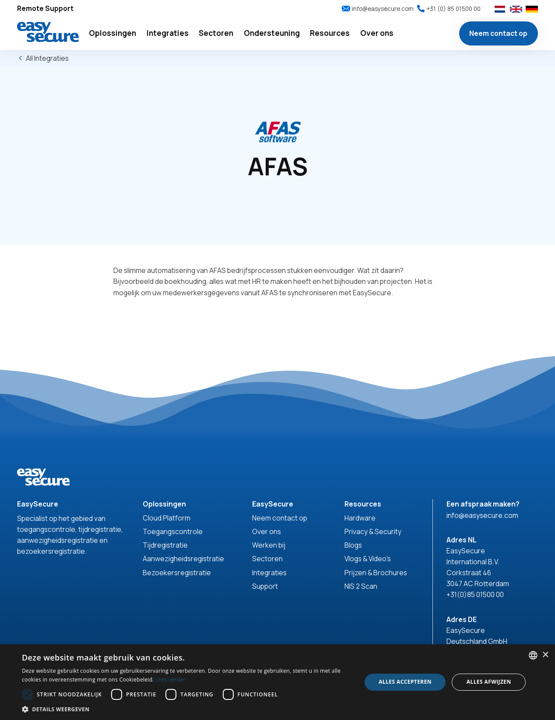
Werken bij (268, 545)
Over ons (266, 531)
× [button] (545, 655)
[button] (112, 33)
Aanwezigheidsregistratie (183, 558)
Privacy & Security (372, 531)
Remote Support (45, 8)
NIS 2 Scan (360, 586)
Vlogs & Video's (367, 558)
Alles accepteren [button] (405, 681)
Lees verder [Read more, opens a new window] (170, 679)
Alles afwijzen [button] (489, 681)
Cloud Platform (166, 518)
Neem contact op (498, 33)
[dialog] (277, 682)
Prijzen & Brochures (375, 572)
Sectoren (267, 558)
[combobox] (533, 655)
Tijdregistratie (165, 545)
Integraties (269, 572)
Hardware (360, 518)
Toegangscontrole (173, 531)
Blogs (353, 545)
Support (265, 586)
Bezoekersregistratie (177, 572)
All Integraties (47, 58)
